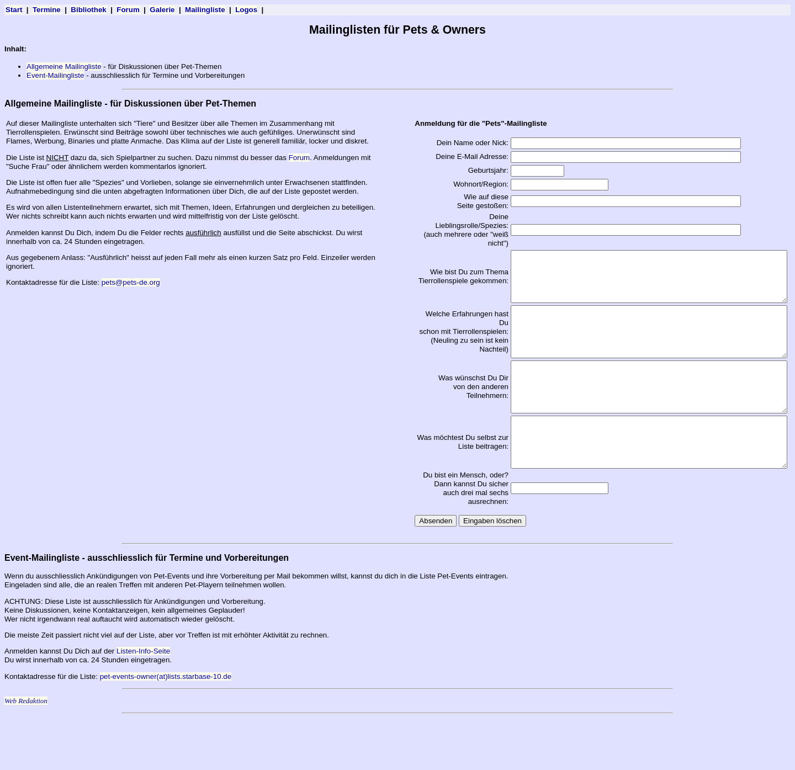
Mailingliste (205, 10)
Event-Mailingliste (55, 75)
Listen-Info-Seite (143, 699)
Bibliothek (88, 10)
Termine (47, 10)
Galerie (162, 10)
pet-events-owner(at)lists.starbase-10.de (166, 725)
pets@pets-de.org (131, 282)
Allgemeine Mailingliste (64, 66)
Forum (127, 10)
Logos (246, 10)
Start (14, 10)
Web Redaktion (25, 749)
